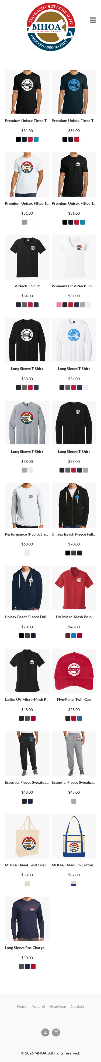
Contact (77, 1006)
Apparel (38, 1006)
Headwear (58, 1006)
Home (22, 1006)
